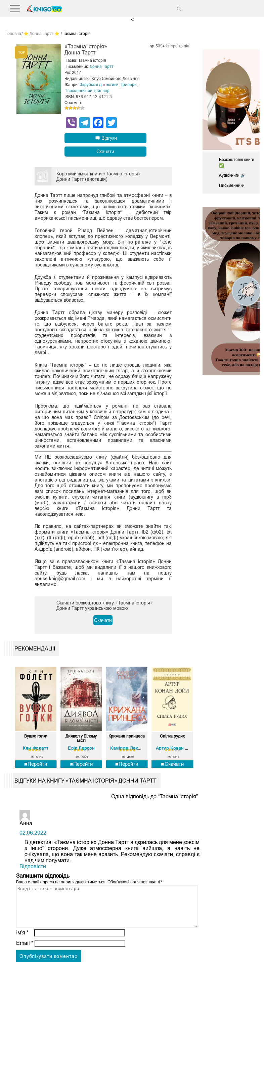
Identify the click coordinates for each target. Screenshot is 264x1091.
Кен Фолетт (35, 748)
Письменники (232, 185)
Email (24, 951)
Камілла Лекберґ (128, 748)
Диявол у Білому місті (81, 738)
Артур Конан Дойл (176, 748)
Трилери (129, 84)
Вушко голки (35, 736)
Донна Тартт (102, 66)
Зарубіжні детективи (99, 84)
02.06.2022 (32, 833)
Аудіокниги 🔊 (232, 175)
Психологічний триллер (86, 90)
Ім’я (22, 940)
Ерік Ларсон (81, 748)
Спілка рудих (172, 736)
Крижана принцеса (126, 736)
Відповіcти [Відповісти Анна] (32, 866)
